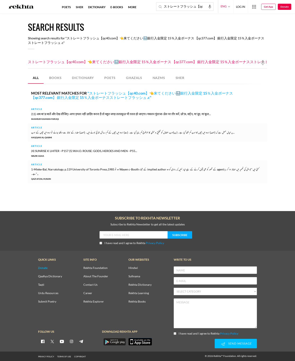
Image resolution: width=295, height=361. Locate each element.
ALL (36, 78)
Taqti (41, 284)
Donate (284, 6)
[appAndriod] (114, 341)
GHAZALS (134, 78)
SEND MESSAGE (236, 344)
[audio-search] (210, 6)
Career (87, 293)
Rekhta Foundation (95, 268)
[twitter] (52, 341)
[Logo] (21, 7)
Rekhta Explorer (93, 301)
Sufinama (134, 276)
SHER (180, 78)
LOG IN (240, 6)
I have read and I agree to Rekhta (132, 243)
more (132, 7)
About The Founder (95, 276)
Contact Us (90, 284)
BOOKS (55, 78)
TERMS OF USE (64, 356)
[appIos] (140, 341)
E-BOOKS (116, 7)
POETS (110, 78)
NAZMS (159, 78)
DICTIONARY (83, 78)
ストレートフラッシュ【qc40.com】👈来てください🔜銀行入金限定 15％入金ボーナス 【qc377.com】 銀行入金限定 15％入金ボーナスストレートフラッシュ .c (147, 62)
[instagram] (71, 341)
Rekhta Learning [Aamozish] (138, 293)
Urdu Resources (48, 293)
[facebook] (42, 341)
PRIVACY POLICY (46, 356)
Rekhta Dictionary (140, 284)
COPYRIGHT (80, 356)
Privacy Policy (155, 243)
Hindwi (133, 268)
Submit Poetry (47, 301)
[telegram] (81, 341)
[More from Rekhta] (254, 6)
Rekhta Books (137, 301)
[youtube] (62, 341)
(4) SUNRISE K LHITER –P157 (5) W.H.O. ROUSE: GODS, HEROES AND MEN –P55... (84, 151)
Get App (268, 6)
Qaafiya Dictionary (50, 276)
